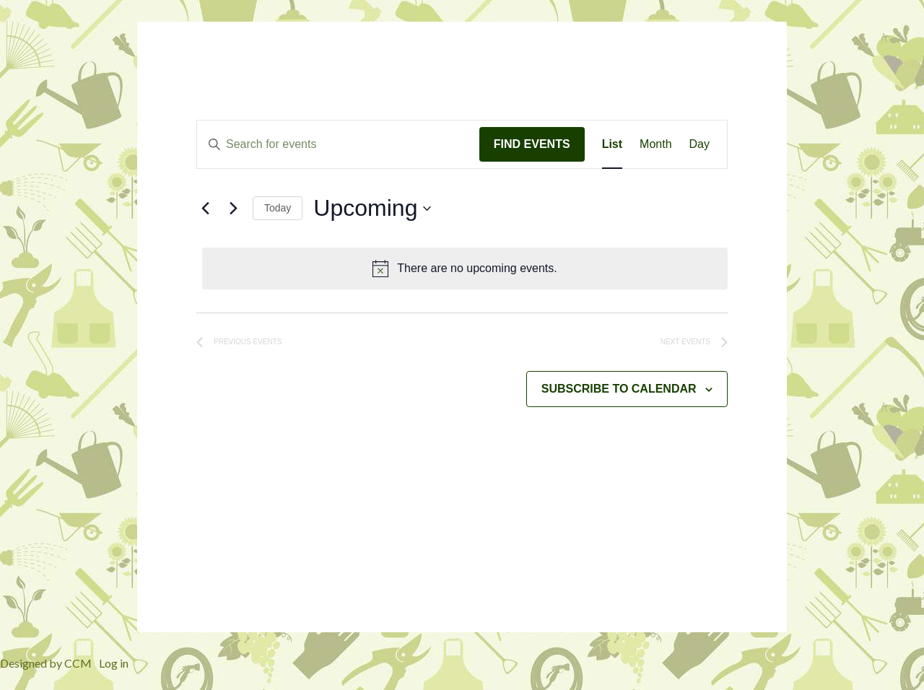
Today (277, 208)
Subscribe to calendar (619, 389)
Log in (113, 663)
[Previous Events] (205, 208)
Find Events (532, 144)
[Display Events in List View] (612, 144)
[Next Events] (233, 208)
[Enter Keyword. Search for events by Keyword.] (338, 144)
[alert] (465, 268)
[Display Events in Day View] (699, 144)
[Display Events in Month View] (655, 144)
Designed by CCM (46, 663)
